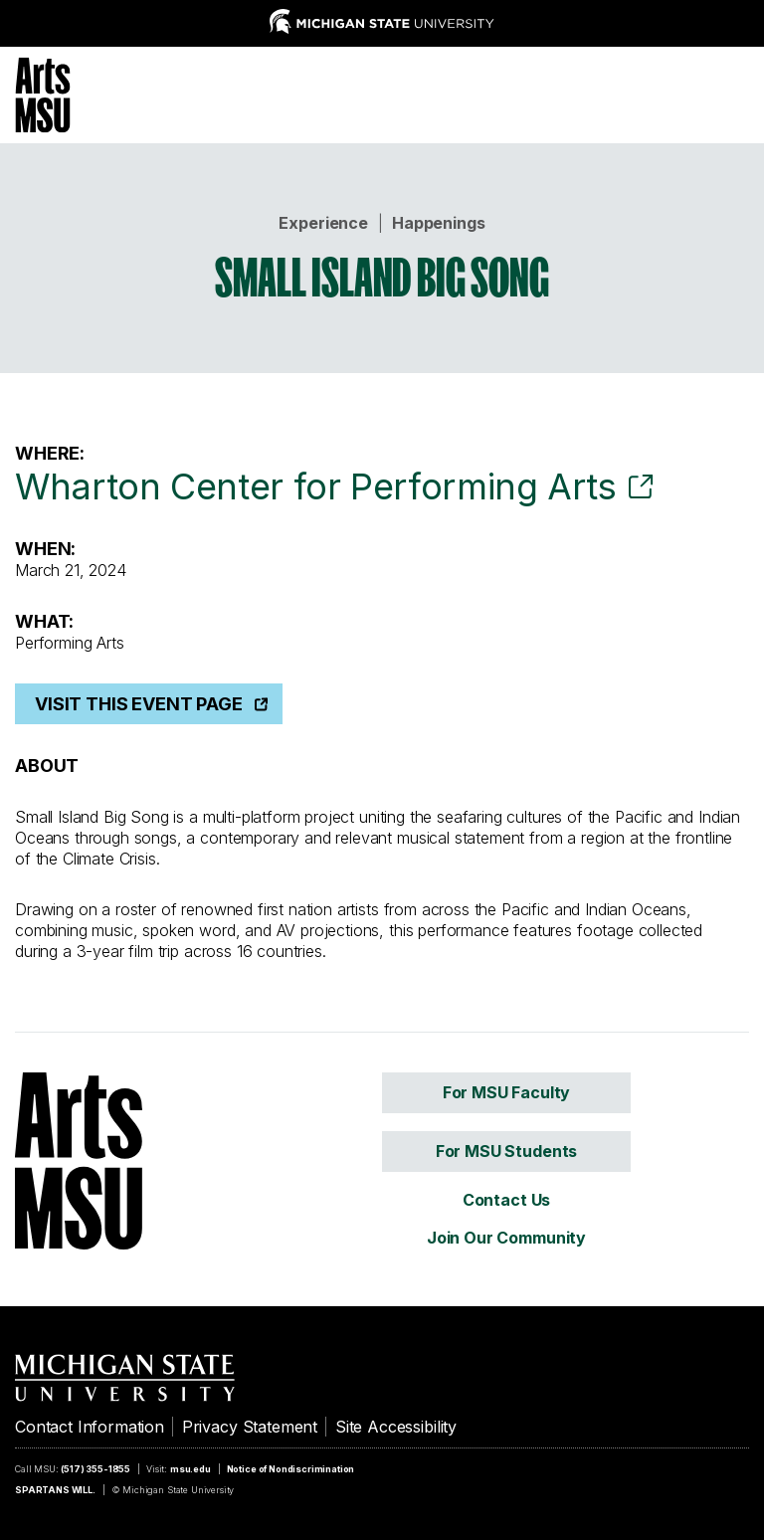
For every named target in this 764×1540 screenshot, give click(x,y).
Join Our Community (506, 1238)
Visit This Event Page (139, 703)
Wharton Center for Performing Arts (316, 486)
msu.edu (190, 1468)
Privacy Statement (249, 1427)
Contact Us (506, 1200)
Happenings (438, 223)
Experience (323, 223)
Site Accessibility (396, 1427)
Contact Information (89, 1427)
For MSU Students (506, 1151)
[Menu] (734, 92)
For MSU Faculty (507, 1092)
